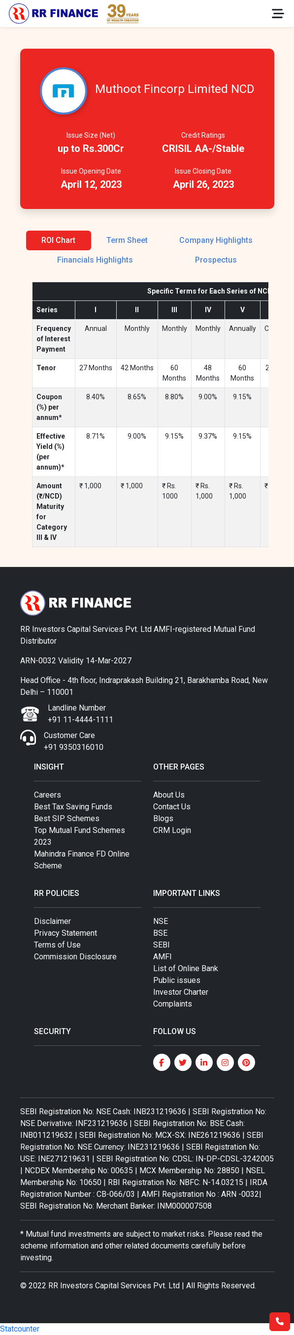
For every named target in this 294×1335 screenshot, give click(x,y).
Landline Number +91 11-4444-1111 (80, 713)
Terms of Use (57, 944)
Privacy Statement (65, 933)
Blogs (163, 818)
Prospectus (216, 260)
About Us (169, 795)
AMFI (162, 956)
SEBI (161, 944)
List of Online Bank (185, 968)
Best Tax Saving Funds (73, 806)
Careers (47, 795)
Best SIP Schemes (66, 818)
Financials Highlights (95, 260)
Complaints (172, 1004)
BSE (160, 933)
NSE (160, 921)
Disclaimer (52, 921)
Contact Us (172, 806)
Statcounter (19, 1329)
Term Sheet (127, 240)
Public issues (176, 980)
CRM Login (172, 830)
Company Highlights (216, 240)
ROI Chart (58, 240)
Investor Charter (180, 992)
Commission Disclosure (75, 956)
